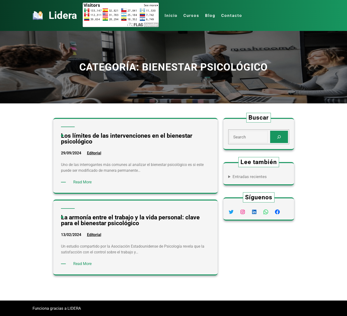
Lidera (63, 15)
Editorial (94, 153)
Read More (83, 182)
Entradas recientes (250, 176)
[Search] (279, 137)
